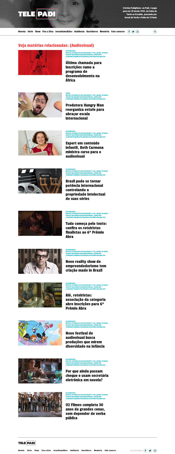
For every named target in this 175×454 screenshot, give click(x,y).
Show (37, 31)
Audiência (79, 31)
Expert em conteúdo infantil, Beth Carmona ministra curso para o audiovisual (85, 150)
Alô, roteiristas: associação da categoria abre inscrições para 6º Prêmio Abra (86, 302)
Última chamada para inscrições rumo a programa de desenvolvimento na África (84, 71)
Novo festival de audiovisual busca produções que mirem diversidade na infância (85, 340)
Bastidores (92, 31)
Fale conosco (118, 31)
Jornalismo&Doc (63, 31)
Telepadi (37, 13)
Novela (22, 31)
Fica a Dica (47, 31)
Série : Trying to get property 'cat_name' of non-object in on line (87, 96)
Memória (104, 31)
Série (30, 31)
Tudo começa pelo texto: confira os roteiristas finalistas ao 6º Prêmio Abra (86, 230)
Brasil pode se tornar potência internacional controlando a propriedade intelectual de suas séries (85, 190)
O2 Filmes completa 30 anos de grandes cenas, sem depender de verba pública (85, 411)
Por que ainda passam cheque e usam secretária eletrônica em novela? (87, 375)
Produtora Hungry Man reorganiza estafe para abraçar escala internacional (85, 112)
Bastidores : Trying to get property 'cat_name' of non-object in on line (87, 54)
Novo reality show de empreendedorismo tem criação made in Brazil (86, 266)
